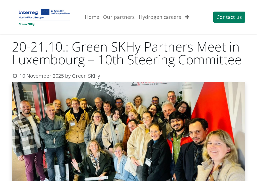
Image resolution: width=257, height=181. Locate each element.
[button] (187, 17)
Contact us (229, 17)
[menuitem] (92, 17)
